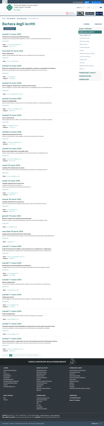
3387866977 (12, 258)
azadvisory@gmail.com (12, 273)
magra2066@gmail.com (13, 319)
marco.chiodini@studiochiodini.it (15, 94)
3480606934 (12, 351)
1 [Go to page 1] (3, 355)
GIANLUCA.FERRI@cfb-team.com (15, 349)
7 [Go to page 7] (24, 355)
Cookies (11, 423)
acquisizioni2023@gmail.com (14, 159)
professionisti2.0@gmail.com (14, 142)
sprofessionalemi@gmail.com (14, 44)
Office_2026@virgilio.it (13, 61)
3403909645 (12, 78)
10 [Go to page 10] (35, 355)
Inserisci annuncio (9, 29)
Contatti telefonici (44, 415)
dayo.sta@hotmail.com (12, 125)
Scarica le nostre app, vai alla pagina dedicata (47, 362)
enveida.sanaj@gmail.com (13, 176)
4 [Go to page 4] (14, 355)
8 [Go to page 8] (28, 355)
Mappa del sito (40, 423)
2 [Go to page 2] (7, 355)
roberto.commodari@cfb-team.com (16, 257)
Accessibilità (5, 423)
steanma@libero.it (11, 77)
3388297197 (12, 195)
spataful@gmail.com (12, 227)
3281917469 (12, 161)
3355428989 (12, 275)
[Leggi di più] (5, 41)
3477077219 (12, 144)
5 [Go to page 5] (17, 355)
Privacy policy (32, 423)
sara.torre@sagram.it (12, 193)
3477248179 (12, 127)
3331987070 (12, 307)
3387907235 (12, 111)
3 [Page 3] (10, 355)
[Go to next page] (38, 355)
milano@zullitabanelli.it (13, 290)
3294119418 (12, 46)
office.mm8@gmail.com (13, 305)
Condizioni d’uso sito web (21, 423)
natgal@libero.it (11, 242)
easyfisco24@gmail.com (13, 334)
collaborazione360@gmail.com (14, 109)
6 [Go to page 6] (21, 355)
